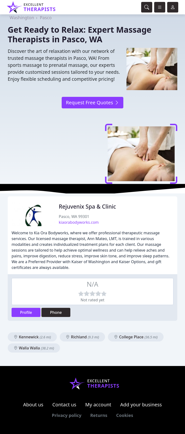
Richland (82, 337)
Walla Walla (34, 348)
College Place (136, 337)
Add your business (141, 404)
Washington (22, 17)
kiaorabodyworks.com (79, 222)
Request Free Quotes (92, 102)
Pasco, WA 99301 (74, 216)
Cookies (124, 415)
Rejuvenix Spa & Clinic (87, 206)
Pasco (46, 17)
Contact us (64, 404)
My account (98, 404)
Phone (56, 312)
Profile (26, 312)
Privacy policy (66, 415)
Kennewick (32, 337)
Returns (98, 415)
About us (33, 404)
